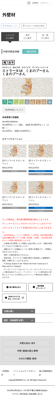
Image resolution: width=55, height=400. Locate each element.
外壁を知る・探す (27, 343)
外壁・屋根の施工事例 (27, 350)
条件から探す (27, 36)
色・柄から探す (45, 36)
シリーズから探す (10, 36)
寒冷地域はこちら (10, 26)
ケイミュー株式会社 (8, 3)
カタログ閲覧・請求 (27, 358)
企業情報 (35, 3)
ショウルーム (44, 3)
